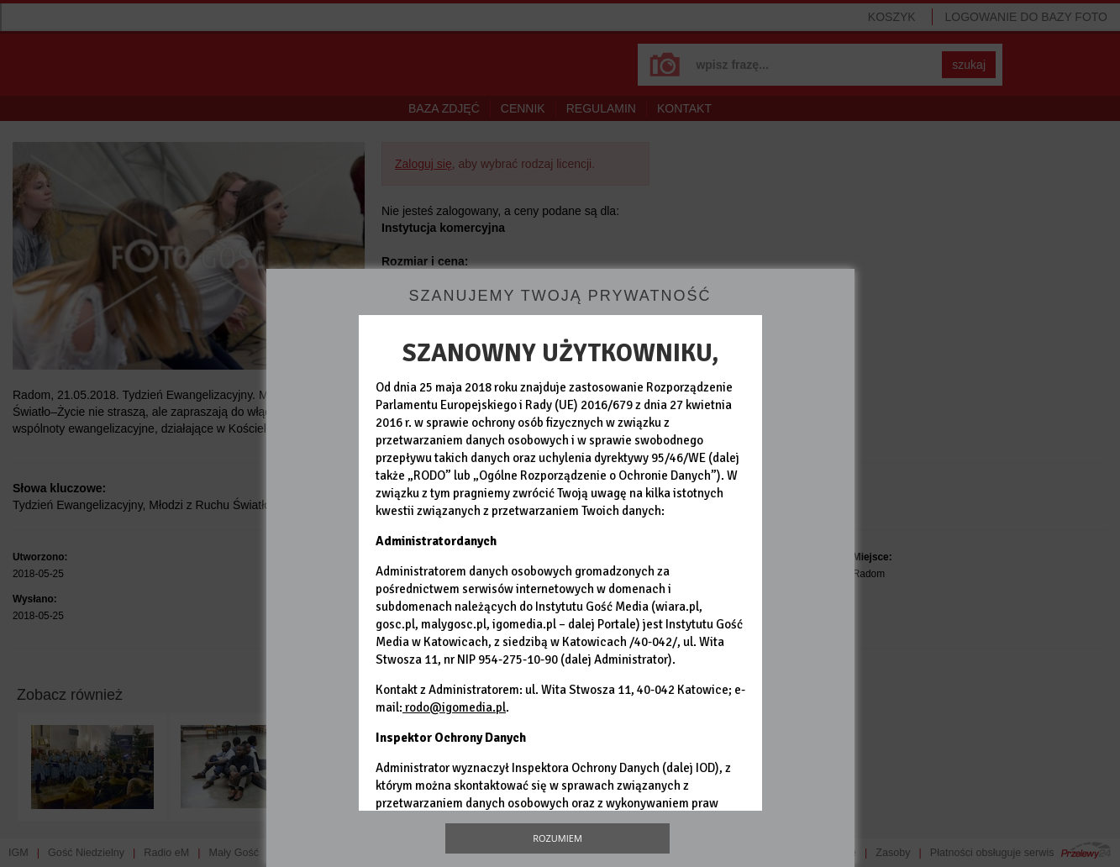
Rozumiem (557, 838)
